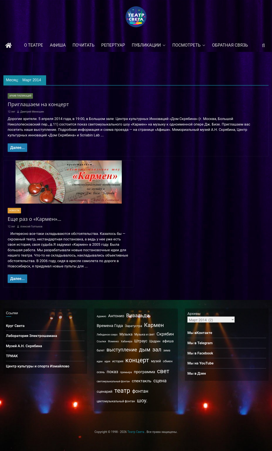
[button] (163, 45)
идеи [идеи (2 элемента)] (99, 361)
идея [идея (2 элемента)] (107, 361)
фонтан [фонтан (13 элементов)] (140, 391)
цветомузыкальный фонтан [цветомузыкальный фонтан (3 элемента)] (116, 401)
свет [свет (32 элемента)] (163, 371)
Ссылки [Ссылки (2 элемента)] (101, 341)
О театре (33, 45)
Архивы (194, 313)
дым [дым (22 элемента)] (144, 350)
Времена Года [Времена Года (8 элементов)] (110, 325)
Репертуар (113, 45)
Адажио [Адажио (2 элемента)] (101, 316)
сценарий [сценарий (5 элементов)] (104, 392)
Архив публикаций (20, 96)
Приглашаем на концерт (36, 104)
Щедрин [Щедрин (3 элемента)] (154, 341)
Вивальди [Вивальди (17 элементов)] (137, 315)
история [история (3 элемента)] (117, 361)
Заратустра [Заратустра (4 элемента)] (133, 326)
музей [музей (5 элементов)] (156, 361)
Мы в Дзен (196, 373)
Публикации (146, 45)
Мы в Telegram (200, 343)
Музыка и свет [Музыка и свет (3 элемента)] (145, 334)
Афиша (58, 45)
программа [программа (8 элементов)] (144, 371)
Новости (14, 210)
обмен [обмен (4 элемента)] (167, 361)
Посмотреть (186, 45)
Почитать (83, 45)
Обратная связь (230, 45)
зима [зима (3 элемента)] (166, 350)
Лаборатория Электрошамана (31, 336)
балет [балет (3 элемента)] (101, 350)
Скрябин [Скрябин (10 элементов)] (165, 334)
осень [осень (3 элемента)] (101, 372)
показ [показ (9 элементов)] (112, 371)
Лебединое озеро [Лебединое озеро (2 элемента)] (107, 334)
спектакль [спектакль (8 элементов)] (141, 380)
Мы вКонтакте (199, 333)
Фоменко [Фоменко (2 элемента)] (113, 341)
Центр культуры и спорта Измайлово (37, 366)
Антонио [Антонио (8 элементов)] (116, 315)
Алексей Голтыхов (31, 226)
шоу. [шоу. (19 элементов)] (142, 401)
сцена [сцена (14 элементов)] (160, 380)
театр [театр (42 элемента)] (122, 390)
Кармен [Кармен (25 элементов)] (154, 325)
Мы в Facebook (200, 353)
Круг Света (15, 326)
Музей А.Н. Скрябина (24, 346)
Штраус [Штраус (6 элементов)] (140, 341)
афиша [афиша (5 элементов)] (168, 341)
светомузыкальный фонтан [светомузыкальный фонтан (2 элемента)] (113, 381)
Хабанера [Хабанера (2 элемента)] (126, 341)
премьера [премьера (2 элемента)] (126, 372)
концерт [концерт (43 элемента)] (137, 360)
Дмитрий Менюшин (32, 111)
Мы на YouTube (200, 363)
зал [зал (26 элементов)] (157, 349)
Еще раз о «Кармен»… (35, 219)
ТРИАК (12, 356)
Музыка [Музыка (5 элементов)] (125, 334)
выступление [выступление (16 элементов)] (121, 350)
